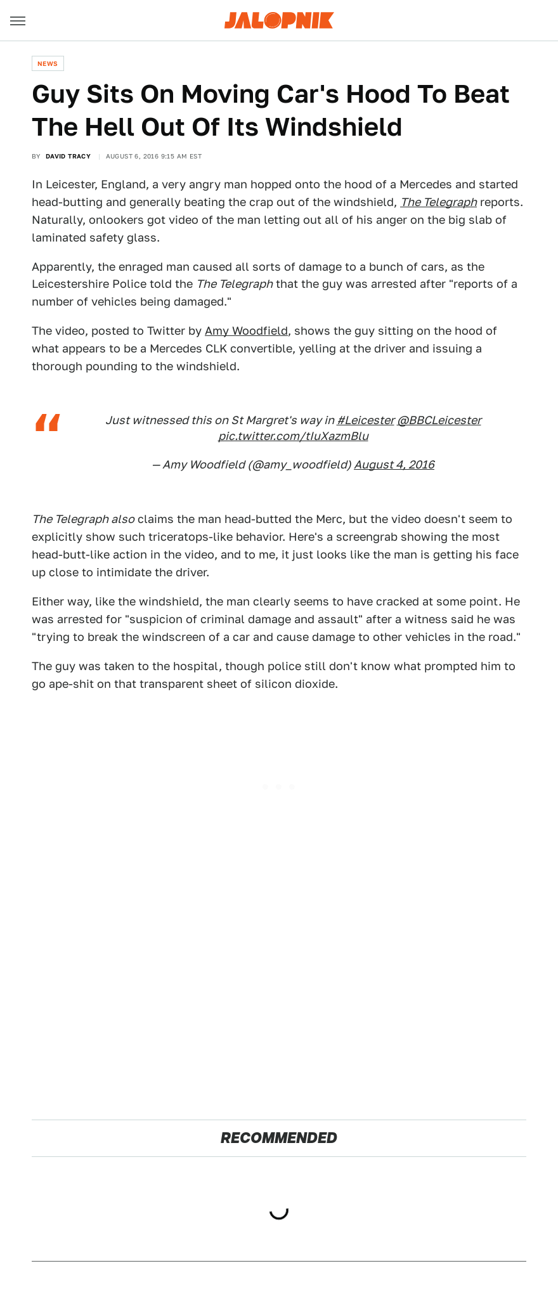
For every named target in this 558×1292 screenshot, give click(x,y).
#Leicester (365, 420)
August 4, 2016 (394, 464)
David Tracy (68, 156)
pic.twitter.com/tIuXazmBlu (293, 436)
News (47, 63)
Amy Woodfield (246, 330)
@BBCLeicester (439, 420)
